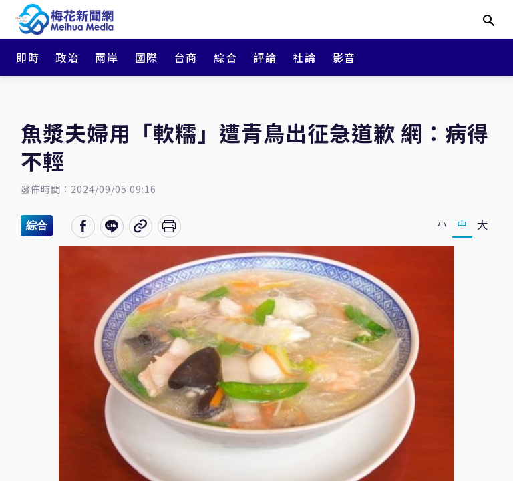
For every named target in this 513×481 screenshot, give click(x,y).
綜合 (225, 57)
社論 (304, 57)
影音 (344, 57)
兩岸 (106, 57)
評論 (265, 57)
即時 (27, 57)
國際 (146, 57)
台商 (186, 57)
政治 (67, 57)
